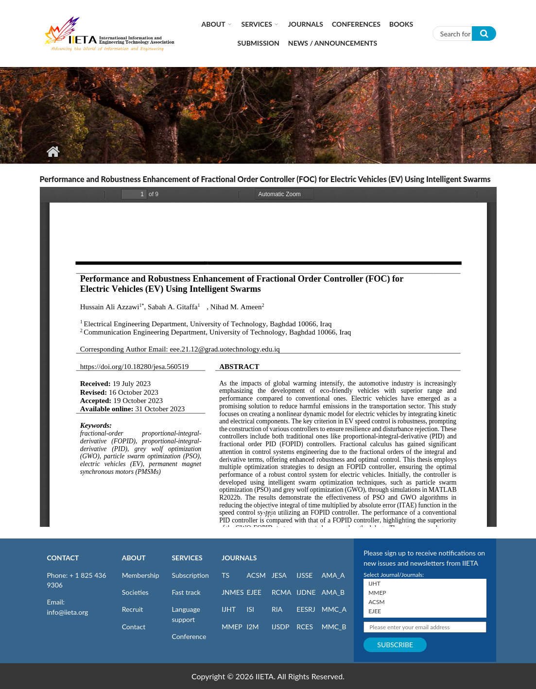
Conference (189, 636)
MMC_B (334, 626)
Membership (140, 575)
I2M (253, 626)
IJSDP (280, 626)
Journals (305, 24)
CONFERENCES (356, 24)
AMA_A (333, 575)
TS (225, 575)
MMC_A (334, 609)
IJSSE (304, 575)
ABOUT (134, 558)
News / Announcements (332, 43)
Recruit (132, 609)
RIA (277, 609)
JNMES (232, 592)
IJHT (229, 609)
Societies (135, 592)
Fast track (186, 592)
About (213, 24)
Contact (134, 626)
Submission (258, 43)
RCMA (282, 592)
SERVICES (187, 558)
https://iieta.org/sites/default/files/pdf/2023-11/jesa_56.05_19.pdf (268, 357)
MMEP (232, 626)
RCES (304, 626)
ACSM (256, 575)
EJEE (254, 592)
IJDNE (305, 592)
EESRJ (305, 609)
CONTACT (63, 558)
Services (257, 24)
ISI (250, 609)
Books (401, 24)
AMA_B (333, 592)
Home (53, 151)
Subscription (190, 575)
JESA (279, 575)
